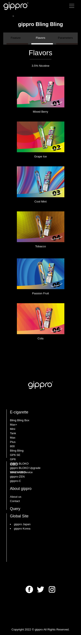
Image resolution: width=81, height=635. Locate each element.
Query (15, 509)
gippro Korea (22, 528)
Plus (13, 442)
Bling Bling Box (19, 420)
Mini (12, 429)
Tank (13, 433)
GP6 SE (15, 455)
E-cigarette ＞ (25, 16)
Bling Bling (17, 450)
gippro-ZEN (17, 476)
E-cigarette (19, 412)
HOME (7, 16)
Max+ (13, 424)
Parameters (65, 40)
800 (12, 446)
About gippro (21, 488)
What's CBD (17, 472)
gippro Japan (22, 524)
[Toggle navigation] (72, 6)
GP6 (13, 459)
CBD (14, 464)
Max (12, 437)
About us (15, 496)
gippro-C (15, 481)
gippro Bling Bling (45, 16)
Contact (15, 501)
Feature (15, 40)
